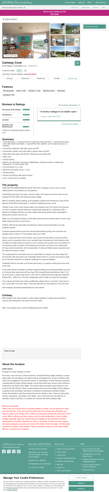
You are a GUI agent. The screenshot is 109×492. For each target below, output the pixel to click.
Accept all (81, 489)
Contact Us (81, 2)
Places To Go (75, 7)
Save (77, 63)
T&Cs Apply (54, 14)
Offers (103, 7)
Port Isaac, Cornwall (19, 66)
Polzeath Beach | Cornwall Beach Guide (92, 455)
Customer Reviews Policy (65, 461)
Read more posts (89, 470)
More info (60, 464)
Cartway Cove (12, 62)
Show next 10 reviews (70, 124)
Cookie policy (61, 455)
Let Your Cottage (70, 2)
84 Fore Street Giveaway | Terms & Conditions (92, 466)
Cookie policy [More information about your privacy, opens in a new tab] (12, 490)
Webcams (96, 7)
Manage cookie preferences (66, 458)
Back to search (11, 19)
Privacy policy (61, 452)
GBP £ (90, 2)
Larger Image (10, 55)
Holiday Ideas (86, 7)
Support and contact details (66, 449)
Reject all (81, 483)
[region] (54, 483)
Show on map (72, 78)
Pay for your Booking (64, 470)
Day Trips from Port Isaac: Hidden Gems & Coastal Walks (93, 450)
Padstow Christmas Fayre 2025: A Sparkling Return (94, 460)
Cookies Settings (81, 477)
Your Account (100, 2)
